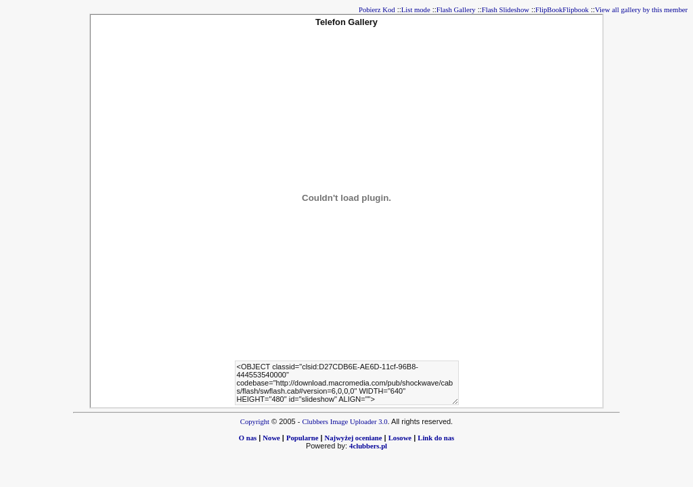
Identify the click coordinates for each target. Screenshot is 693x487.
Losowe (399, 438)
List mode (415, 10)
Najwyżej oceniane (353, 438)
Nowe (271, 438)
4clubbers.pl (368, 446)
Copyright (254, 421)
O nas (247, 438)
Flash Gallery (456, 10)
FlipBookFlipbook (562, 10)
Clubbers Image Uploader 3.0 (345, 421)
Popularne (302, 438)
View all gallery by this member (641, 10)
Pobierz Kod (377, 10)
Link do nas (436, 438)
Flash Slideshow (505, 10)
